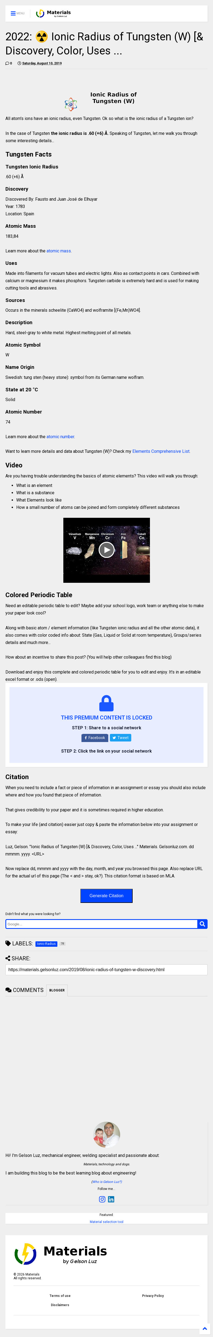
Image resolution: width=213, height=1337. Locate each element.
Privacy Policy (153, 1296)
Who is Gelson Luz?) (107, 1182)
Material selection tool (106, 1222)
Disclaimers (60, 1305)
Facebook (95, 738)
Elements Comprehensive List (160, 451)
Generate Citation (106, 895)
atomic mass (59, 250)
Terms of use (60, 1296)
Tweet (121, 738)
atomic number (60, 436)
